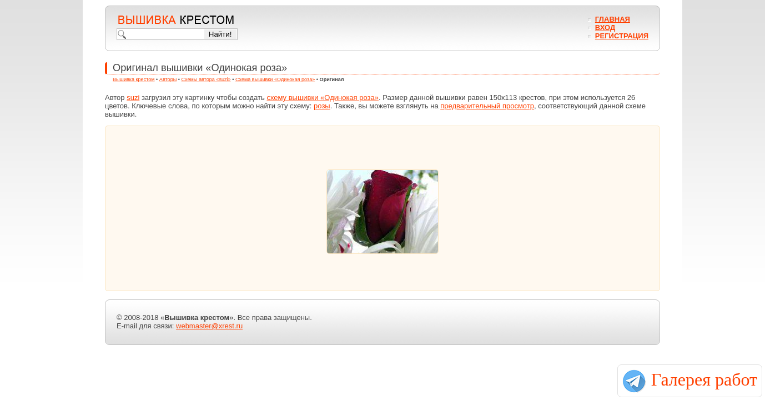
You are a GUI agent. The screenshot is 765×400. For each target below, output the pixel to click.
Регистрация (621, 36)
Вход (605, 27)
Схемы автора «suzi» (206, 79)
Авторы (168, 79)
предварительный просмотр (487, 106)
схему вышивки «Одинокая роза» (322, 97)
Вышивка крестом (134, 79)
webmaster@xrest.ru (209, 326)
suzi (133, 97)
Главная (612, 19)
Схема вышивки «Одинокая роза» (275, 79)
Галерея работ (704, 379)
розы (322, 106)
